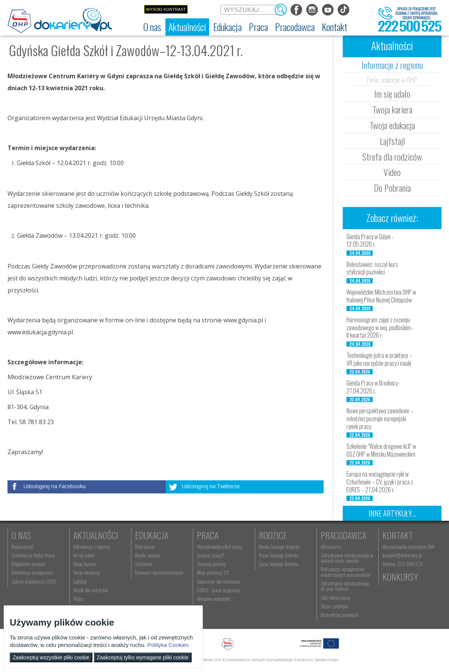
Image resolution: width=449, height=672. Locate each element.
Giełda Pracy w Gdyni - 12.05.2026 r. (370, 240)
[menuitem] (152, 27)
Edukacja (151, 535)
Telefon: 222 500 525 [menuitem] (402, 564)
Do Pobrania (392, 187)
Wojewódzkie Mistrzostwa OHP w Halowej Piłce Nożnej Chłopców (381, 296)
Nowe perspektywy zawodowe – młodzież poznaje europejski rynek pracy (379, 418)
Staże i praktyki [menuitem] (334, 606)
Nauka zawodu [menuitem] (147, 555)
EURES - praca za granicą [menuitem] (218, 590)
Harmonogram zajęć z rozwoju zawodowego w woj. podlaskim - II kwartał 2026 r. (380, 327)
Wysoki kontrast (166, 9)
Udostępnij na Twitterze (211, 486)
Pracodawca (343, 535)
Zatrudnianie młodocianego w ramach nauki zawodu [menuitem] (347, 557)
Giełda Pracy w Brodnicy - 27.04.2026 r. (373, 386)
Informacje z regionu (392, 65)
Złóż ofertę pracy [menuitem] (335, 597)
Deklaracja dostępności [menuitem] (32, 572)
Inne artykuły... (392, 513)
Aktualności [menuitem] (331, 546)
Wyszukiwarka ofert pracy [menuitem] (219, 546)
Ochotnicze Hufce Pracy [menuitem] (33, 555)
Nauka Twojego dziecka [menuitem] (279, 546)
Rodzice (273, 535)
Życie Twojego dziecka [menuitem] (278, 564)
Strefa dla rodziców (392, 156)
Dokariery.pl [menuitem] (22, 546)
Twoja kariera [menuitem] (84, 564)
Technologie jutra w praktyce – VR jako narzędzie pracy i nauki (379, 359)
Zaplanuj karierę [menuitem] (211, 564)
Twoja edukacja (392, 125)
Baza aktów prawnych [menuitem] (339, 614)
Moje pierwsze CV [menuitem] (213, 572)
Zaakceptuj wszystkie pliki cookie (51, 657)
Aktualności (95, 535)
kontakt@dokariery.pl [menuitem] (402, 555)
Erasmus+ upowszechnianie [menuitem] (159, 572)
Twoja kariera (392, 109)
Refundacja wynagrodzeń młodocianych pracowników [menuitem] (345, 571)
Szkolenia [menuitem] (143, 564)
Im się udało (392, 93)
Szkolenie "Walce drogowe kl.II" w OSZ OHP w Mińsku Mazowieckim (381, 450)
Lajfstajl (392, 141)
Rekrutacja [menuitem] (145, 546)
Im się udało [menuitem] (84, 555)
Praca (208, 535)
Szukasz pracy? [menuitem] (210, 555)
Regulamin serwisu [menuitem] (28, 564)
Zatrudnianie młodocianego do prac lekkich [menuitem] (345, 586)
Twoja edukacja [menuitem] (86, 572)
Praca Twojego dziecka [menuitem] (279, 555)
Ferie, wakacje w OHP (392, 79)
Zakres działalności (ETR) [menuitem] (34, 581)
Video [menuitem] (78, 598)
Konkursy (400, 576)
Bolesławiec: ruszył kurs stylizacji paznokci (372, 268)
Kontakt (397, 535)
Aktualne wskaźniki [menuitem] (213, 598)
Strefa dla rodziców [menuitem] (90, 590)
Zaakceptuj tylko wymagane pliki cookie (143, 657)
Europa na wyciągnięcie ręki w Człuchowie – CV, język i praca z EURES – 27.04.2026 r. (379, 481)
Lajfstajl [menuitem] (80, 581)
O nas (21, 535)
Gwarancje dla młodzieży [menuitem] (218, 581)
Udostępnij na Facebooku (55, 486)
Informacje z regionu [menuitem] (91, 546)
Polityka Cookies (168, 645)
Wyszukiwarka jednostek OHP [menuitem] (408, 546)
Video (392, 172)
